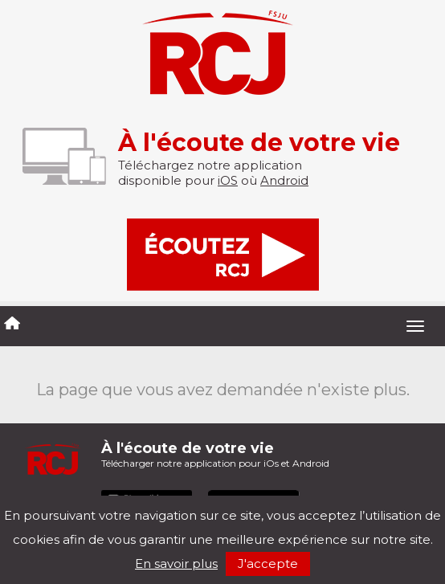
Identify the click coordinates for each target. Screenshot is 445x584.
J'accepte (268, 563)
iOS (228, 180)
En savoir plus (176, 563)
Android (284, 180)
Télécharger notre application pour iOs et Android (215, 454)
